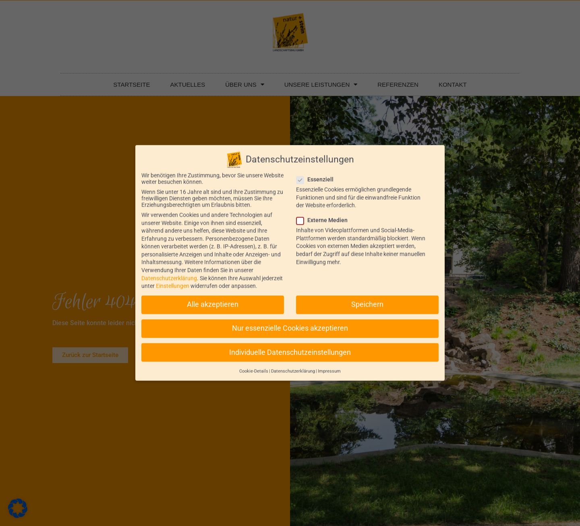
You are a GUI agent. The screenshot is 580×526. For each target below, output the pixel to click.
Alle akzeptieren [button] (212, 298)
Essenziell (317, 172)
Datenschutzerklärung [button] (293, 364)
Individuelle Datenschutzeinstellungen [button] (290, 346)
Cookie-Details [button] (253, 364)
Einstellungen (172, 279)
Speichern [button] (367, 298)
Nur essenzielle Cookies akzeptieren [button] (290, 321)
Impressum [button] (329, 364)
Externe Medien (324, 213)
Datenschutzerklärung (169, 271)
